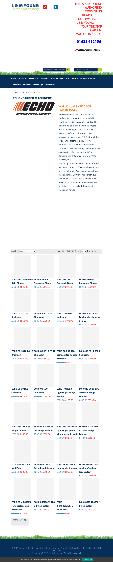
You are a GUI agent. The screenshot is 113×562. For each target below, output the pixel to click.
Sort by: (14, 251)
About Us (44, 78)
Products (33, 78)
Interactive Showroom (22, 84)
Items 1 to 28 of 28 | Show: (68, 251)
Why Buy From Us (87, 78)
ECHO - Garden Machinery (30, 92)
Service (75, 78)
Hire (67, 78)
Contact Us (50, 84)
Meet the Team (57, 78)
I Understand (87, 559)
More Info (78, 559)
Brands (23, 78)
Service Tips (38, 84)
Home (13, 78)
